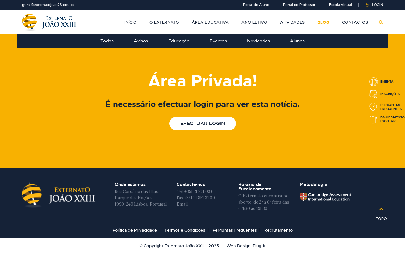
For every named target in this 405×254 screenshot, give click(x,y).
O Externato (164, 22)
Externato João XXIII (49, 22)
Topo (381, 216)
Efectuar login (202, 123)
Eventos (218, 41)
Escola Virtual (340, 5)
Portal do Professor (299, 5)
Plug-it (259, 246)
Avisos (141, 41)
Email (182, 204)
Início (130, 22)
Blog (323, 22)
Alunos (297, 41)
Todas (107, 41)
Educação (179, 41)
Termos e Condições (185, 230)
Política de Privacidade (135, 230)
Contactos (355, 22)
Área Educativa (210, 22)
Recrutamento (278, 230)
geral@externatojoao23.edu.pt (48, 5)
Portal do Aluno (256, 5)
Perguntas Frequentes (235, 230)
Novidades (258, 41)
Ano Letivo (254, 22)
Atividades (292, 22)
